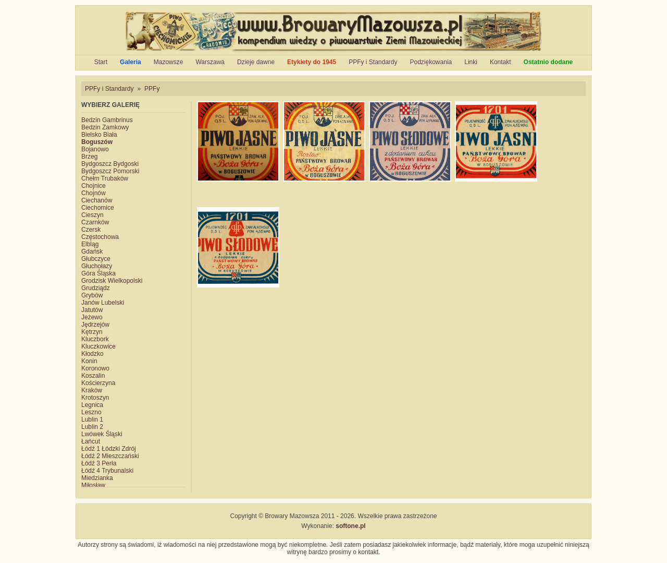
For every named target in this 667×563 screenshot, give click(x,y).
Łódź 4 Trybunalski (107, 470)
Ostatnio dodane (548, 62)
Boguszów (97, 142)
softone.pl (350, 526)
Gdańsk (92, 251)
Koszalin (93, 375)
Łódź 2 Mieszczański (110, 456)
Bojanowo (95, 149)
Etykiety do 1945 (311, 62)
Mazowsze (168, 62)
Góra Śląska (98, 273)
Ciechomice (97, 207)
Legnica (92, 405)
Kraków (91, 390)
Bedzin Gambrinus (107, 120)
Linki (470, 62)
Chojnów (93, 193)
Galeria (130, 62)
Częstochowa (100, 237)
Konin (89, 361)
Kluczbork (95, 339)
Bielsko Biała (99, 134)
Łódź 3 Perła (98, 463)
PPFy (151, 88)
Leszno (91, 412)
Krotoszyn (95, 397)
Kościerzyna (98, 383)
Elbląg (89, 244)
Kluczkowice (98, 346)
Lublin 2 (92, 426)
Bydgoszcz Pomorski (110, 171)
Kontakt (500, 62)
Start (100, 62)
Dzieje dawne (256, 62)
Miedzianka (97, 478)
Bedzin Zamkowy (105, 127)
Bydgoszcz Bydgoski (110, 163)
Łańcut (90, 441)
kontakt (368, 552)
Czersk (91, 229)
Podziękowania (431, 62)
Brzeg (89, 156)
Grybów (92, 295)
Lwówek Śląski (101, 434)
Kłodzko (92, 353)
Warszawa (210, 62)
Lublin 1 (92, 419)
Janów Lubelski (102, 302)
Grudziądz (95, 288)
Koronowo (95, 368)
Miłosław (93, 485)
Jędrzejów (95, 324)
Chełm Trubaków (104, 178)
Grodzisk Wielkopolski (111, 280)
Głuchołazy (96, 266)
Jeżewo (92, 317)
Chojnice (93, 185)
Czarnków (95, 222)
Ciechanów (96, 200)
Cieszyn (92, 215)
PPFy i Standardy (373, 62)
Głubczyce (95, 258)
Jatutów (92, 310)
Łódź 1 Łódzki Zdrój (108, 448)
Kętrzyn (92, 332)
